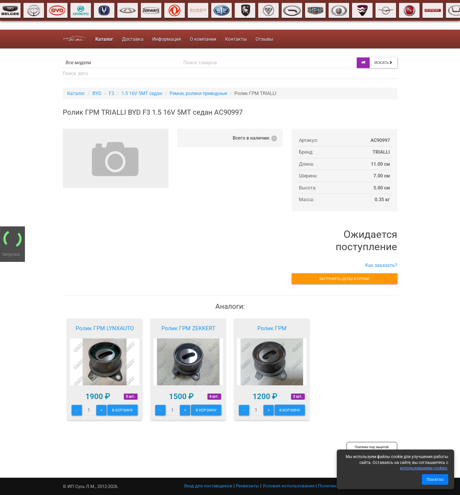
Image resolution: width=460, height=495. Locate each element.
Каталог (76, 93)
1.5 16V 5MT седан (141, 93)
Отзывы (264, 39)
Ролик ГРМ (272, 328)
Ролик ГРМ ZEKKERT (188, 328)
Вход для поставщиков (208, 486)
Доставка (132, 39)
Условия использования (288, 486)
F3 (111, 93)
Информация (166, 39)
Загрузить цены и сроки (344, 279)
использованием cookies (423, 468)
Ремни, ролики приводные (198, 93)
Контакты (236, 39)
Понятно (435, 479)
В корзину (122, 410)
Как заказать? (381, 265)
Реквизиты (247, 486)
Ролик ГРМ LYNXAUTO (105, 328)
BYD (97, 93)
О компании (203, 39)
